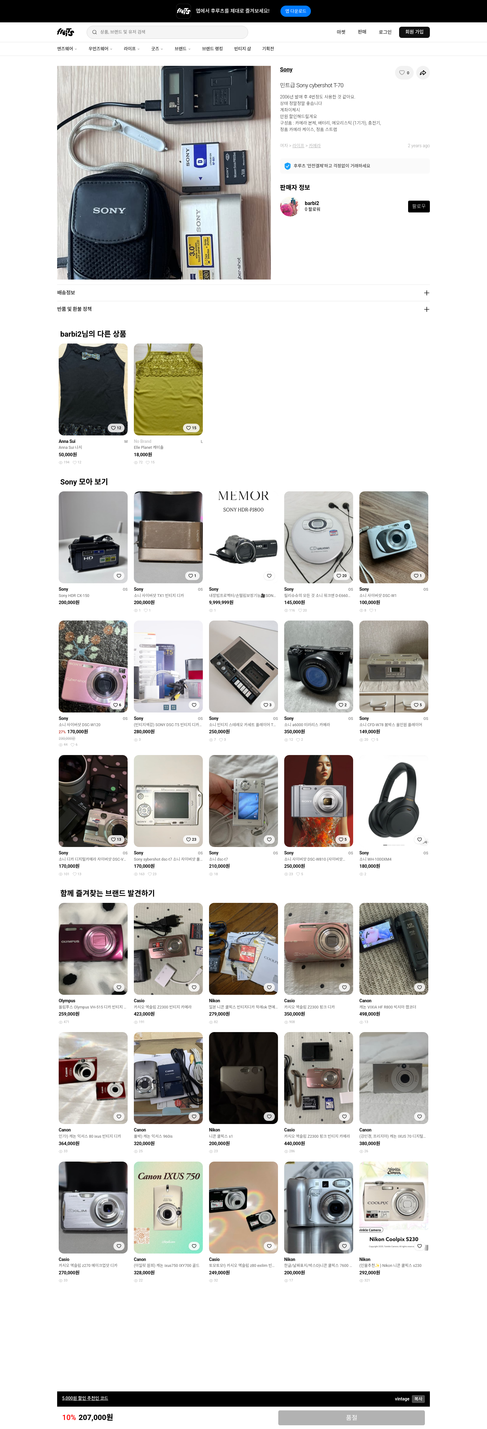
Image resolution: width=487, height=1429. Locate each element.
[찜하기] (404, 73)
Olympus (67, 1000)
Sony (286, 69)
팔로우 (419, 206)
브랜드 (183, 48)
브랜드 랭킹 (212, 48)
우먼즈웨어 (101, 48)
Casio (139, 1000)
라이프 (132, 48)
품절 (351, 1418)
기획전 (268, 48)
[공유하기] (423, 72)
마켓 (341, 32)
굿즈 (157, 48)
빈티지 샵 (242, 48)
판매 (362, 32)
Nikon (214, 1000)
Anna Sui (67, 441)
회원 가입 (414, 32)
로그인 (385, 32)
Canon (365, 1000)
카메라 (315, 145)
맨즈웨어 (67, 48)
